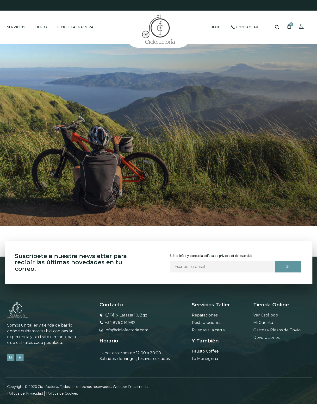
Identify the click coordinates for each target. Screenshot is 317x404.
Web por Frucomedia (130, 387)
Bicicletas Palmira (75, 27)
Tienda (41, 27)
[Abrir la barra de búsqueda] (277, 27)
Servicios (16, 27)
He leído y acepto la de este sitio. (213, 255)
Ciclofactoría (48, 387)
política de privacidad (219, 255)
